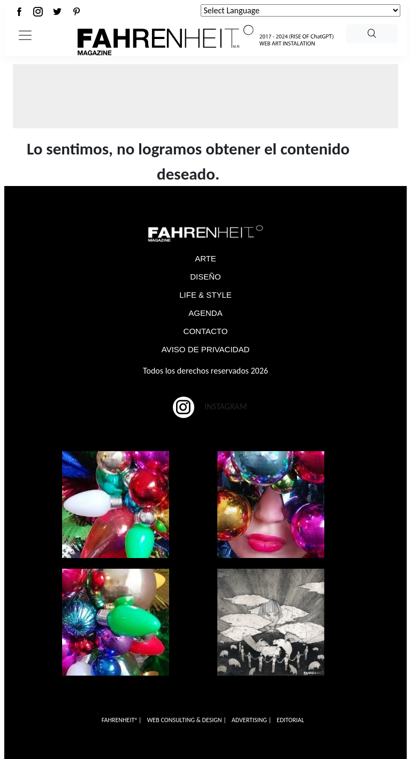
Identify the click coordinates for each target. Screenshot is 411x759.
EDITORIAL (290, 720)
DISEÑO (205, 276)
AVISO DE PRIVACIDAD (205, 349)
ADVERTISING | (251, 720)
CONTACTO (206, 331)
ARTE (205, 258)
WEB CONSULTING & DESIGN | (186, 720)
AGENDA (205, 312)
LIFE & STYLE (205, 294)
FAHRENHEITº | (122, 720)
